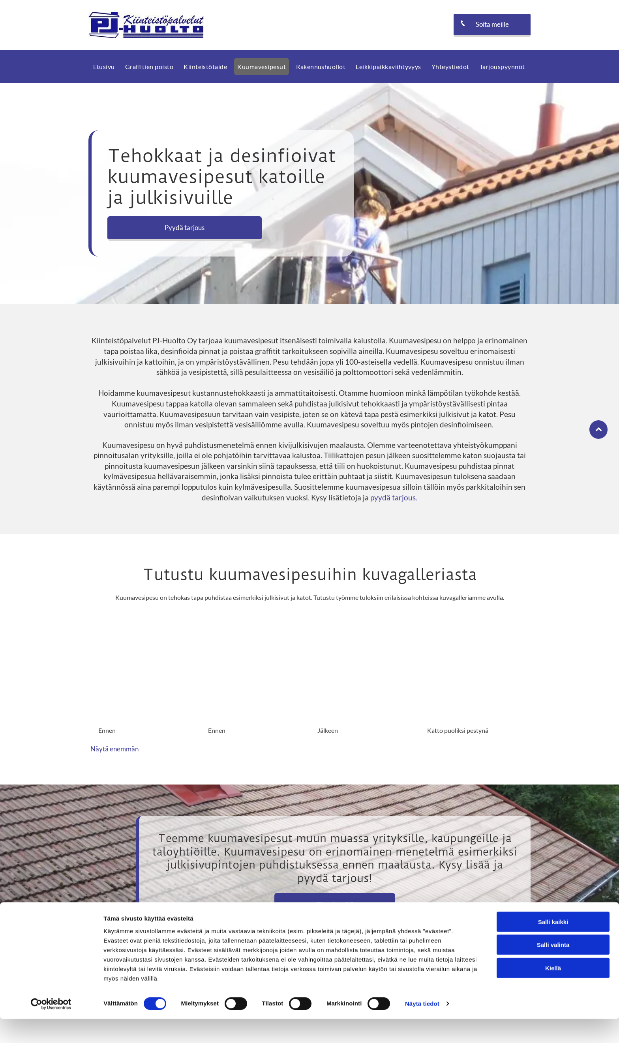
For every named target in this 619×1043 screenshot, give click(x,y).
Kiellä (553, 991)
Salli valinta (553, 968)
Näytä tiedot (422, 1027)
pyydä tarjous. (393, 497)
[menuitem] (104, 66)
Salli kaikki (553, 945)
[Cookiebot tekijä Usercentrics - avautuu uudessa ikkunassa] (51, 1028)
